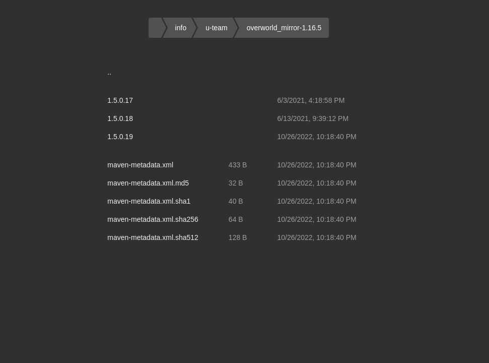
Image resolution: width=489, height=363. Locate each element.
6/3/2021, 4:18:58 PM (310, 100)
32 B (236, 183)
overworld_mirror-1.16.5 (284, 28)
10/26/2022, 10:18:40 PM (316, 137)
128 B (238, 237)
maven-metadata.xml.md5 (148, 183)
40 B (236, 201)
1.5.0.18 (120, 118)
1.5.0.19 (120, 137)
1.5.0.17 (120, 100)
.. (109, 72)
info (181, 28)
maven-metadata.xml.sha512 (152, 237)
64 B (236, 219)
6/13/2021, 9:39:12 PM (312, 118)
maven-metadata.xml (140, 165)
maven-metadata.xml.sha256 (152, 219)
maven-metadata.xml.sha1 (148, 201)
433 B (238, 165)
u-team (216, 28)
